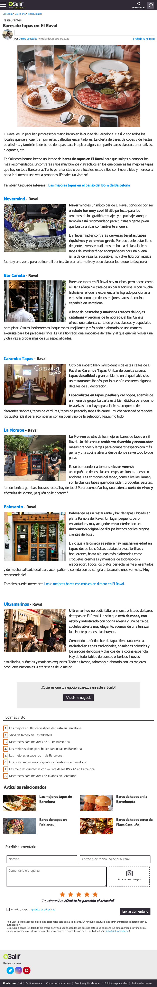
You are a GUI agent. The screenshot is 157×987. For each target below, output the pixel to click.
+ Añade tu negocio (144, 39)
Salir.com (7, 14)
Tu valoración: (52, 901)
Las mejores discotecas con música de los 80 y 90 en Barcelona (52, 769)
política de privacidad (43, 910)
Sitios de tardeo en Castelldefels (30, 735)
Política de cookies (142, 983)
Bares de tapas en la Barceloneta (131, 800)
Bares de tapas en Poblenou (53, 823)
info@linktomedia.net (117, 931)
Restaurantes (35, 14)
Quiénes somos (34, 983)
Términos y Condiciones (87, 983)
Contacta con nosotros (58, 983)
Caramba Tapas (18, 359)
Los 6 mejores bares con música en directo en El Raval (84, 584)
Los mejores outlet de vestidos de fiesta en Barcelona (45, 728)
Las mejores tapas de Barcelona (55, 800)
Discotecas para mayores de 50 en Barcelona (39, 742)
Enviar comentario (135, 912)
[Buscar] (151, 5)
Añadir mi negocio (78, 698)
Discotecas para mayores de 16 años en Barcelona (42, 776)
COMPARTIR (138, 6)
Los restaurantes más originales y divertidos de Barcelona (47, 762)
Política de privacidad (116, 983)
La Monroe (14, 430)
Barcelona (18, 8)
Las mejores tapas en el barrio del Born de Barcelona (89, 186)
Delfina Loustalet (28, 39)
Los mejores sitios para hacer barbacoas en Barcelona (45, 749)
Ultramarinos (16, 604)
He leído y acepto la (32, 909)
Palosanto (13, 507)
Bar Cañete (14, 275)
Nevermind (14, 199)
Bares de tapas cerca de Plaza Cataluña (134, 823)
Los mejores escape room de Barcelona (36, 755)
